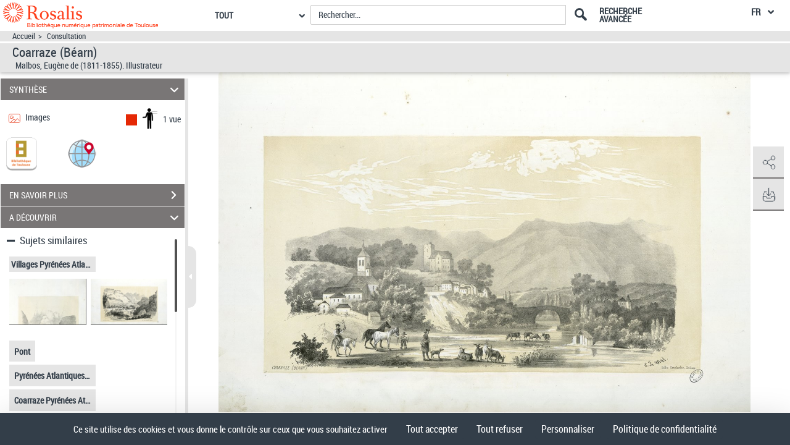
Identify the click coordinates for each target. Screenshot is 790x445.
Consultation (66, 36)
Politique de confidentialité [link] (665, 429)
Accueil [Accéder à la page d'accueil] (23, 36)
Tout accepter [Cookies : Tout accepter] (432, 429)
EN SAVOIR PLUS (97, 195)
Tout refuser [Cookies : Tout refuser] (499, 429)
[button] (82, 153)
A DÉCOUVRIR (96, 217)
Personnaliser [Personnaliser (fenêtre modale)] (567, 429)
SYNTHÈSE (96, 89)
